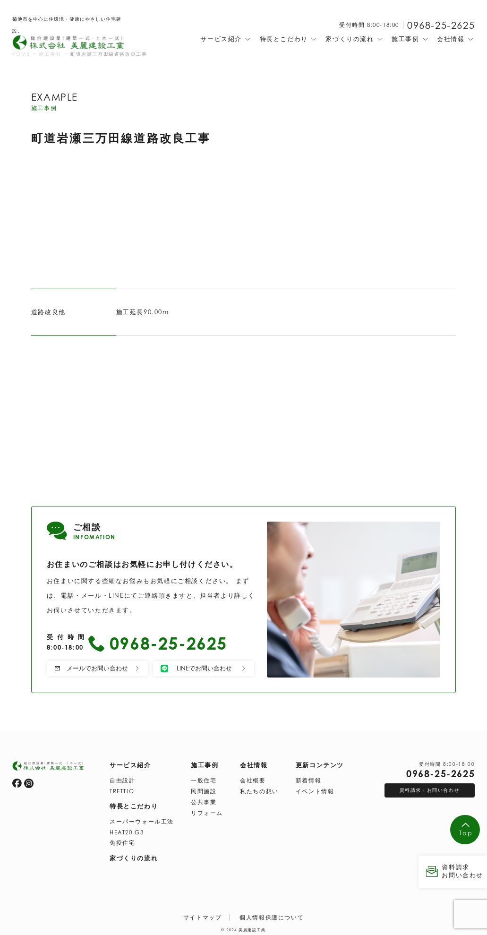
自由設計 (122, 779)
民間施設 (203, 790)
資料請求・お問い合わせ (430, 788)
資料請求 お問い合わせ (452, 871)
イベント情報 (315, 790)
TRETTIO (122, 790)
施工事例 (204, 763)
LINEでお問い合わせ (204, 668)
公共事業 (203, 801)
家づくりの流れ (134, 856)
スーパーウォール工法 (142, 820)
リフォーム (207, 811)
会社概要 (252, 779)
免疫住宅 (122, 841)
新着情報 (308, 779)
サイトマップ (202, 916)
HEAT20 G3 (127, 831)
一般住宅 (203, 779)
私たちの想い (259, 790)
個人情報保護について (271, 916)
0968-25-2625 (441, 25)
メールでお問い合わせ (97, 668)
